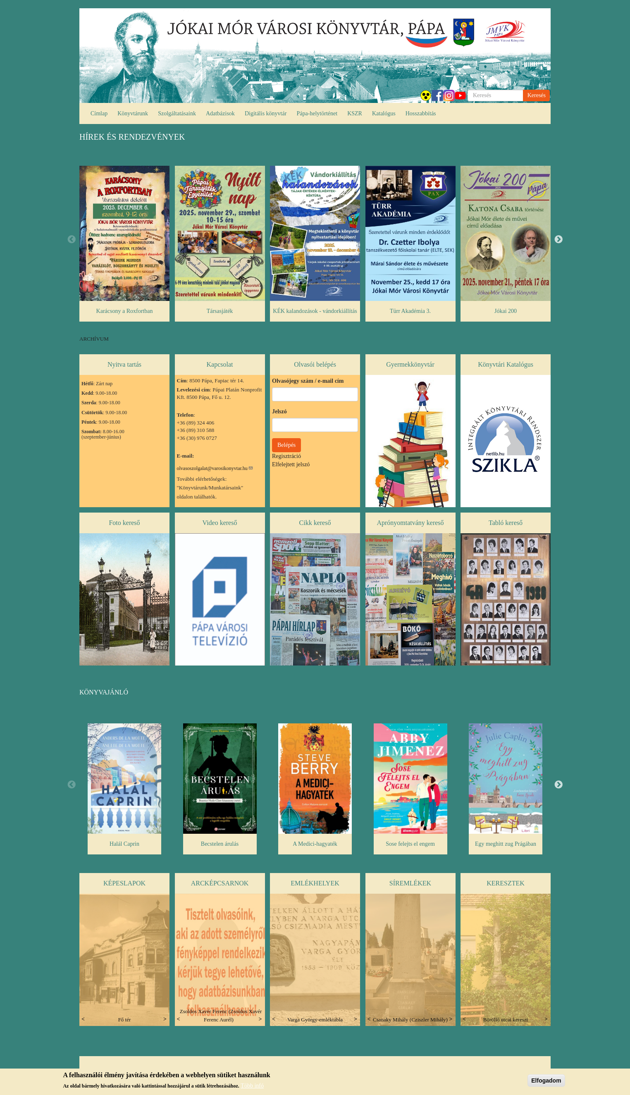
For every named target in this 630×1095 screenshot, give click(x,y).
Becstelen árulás (220, 844)
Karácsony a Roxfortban (124, 311)
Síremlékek (410, 883)
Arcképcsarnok (220, 883)
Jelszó (279, 411)
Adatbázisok (220, 113)
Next (558, 239)
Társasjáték (220, 311)
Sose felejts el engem (410, 844)
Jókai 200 (505, 311)
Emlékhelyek (315, 883)
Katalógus (384, 113)
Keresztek (506, 883)
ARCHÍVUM (94, 339)
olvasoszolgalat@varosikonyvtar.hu (215, 468)
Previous (71, 239)
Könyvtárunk (132, 113)
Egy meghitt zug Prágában (505, 844)
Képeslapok (124, 883)
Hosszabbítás (421, 113)
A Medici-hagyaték (315, 844)
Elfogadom (546, 1080)
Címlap (99, 113)
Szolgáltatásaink (177, 113)
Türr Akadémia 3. (410, 311)
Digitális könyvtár (266, 113)
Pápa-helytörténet (316, 113)
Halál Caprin (124, 844)
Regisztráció (286, 456)
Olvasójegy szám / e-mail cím (308, 381)
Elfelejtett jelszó (291, 464)
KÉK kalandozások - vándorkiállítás (315, 311)
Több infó (252, 1086)
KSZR (354, 113)
